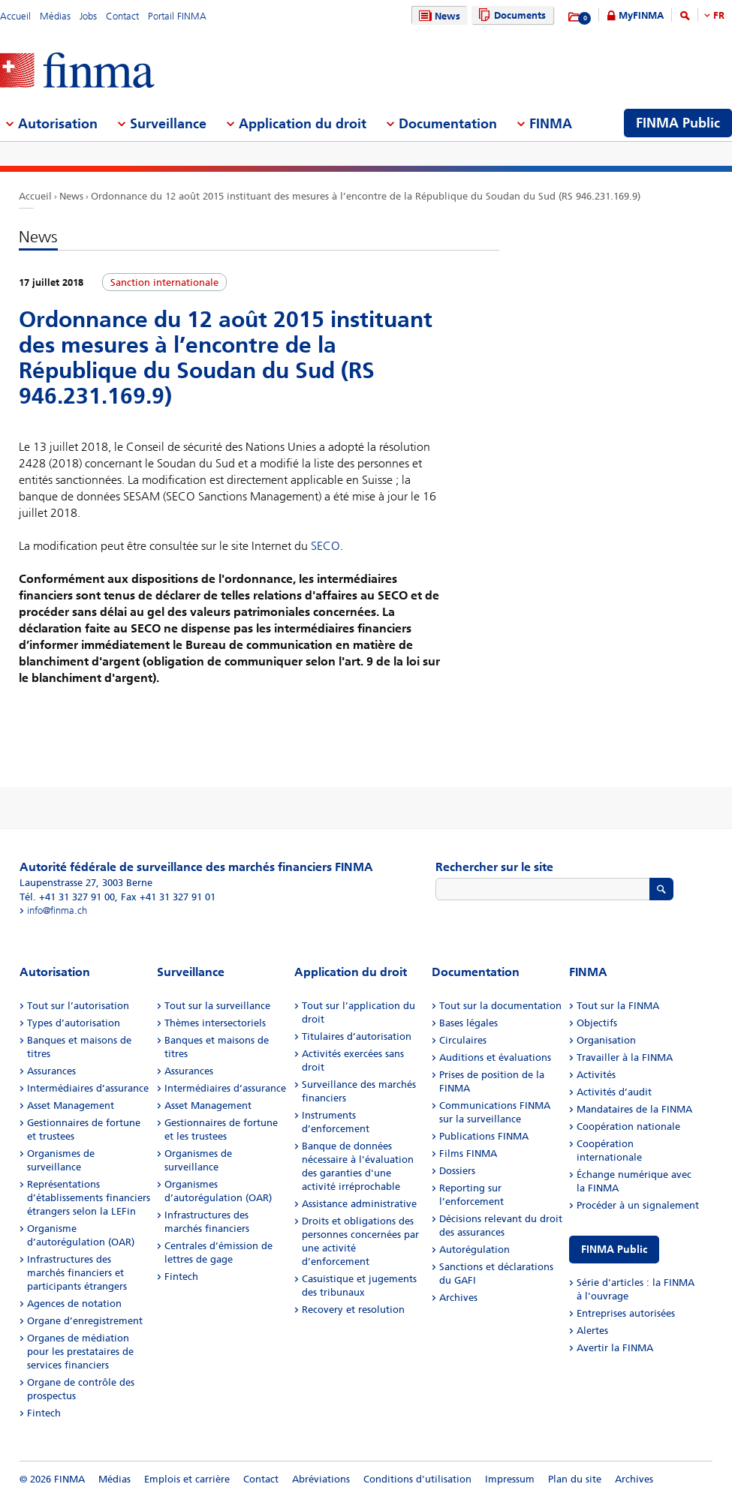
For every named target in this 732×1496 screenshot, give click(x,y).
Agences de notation (74, 1303)
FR (718, 15)
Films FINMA (468, 1153)
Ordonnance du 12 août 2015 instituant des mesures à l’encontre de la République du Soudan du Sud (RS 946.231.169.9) (365, 196)
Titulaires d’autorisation (356, 1036)
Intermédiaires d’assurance (88, 1088)
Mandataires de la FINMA (634, 1109)
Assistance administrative (359, 1203)
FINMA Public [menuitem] (678, 123)
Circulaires (462, 1040)
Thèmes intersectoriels (215, 1023)
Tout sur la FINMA (618, 1005)
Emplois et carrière (187, 1479)
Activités (596, 1074)
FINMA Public (614, 1249)
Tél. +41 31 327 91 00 (67, 897)
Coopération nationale (628, 1126)
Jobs (88, 16)
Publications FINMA (484, 1136)
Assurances (51, 1071)
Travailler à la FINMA (625, 1057)
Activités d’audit (614, 1092)
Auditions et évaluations (495, 1057)
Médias (55, 16)
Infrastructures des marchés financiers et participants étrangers (77, 1273)
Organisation (606, 1040)
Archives (458, 1297)
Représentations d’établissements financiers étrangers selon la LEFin (88, 1198)
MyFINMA (641, 15)
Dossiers (457, 1170)
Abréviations (321, 1479)
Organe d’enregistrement (85, 1320)
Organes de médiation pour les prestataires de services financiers (80, 1351)
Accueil (15, 16)
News (437, 16)
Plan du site (574, 1479)
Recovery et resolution (353, 1309)
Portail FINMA (177, 16)
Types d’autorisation (73, 1023)
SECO (325, 546)
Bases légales (468, 1023)
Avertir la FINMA (615, 1347)
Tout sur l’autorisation (78, 1005)
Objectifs (597, 1023)
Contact (122, 16)
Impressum (510, 1479)
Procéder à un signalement (638, 1205)
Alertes (592, 1330)
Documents (510, 15)
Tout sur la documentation (500, 1005)
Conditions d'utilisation (417, 1479)
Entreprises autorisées (626, 1313)
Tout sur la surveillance (217, 1005)
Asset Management (70, 1105)
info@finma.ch (57, 910)
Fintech (44, 1413)
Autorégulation (474, 1249)
